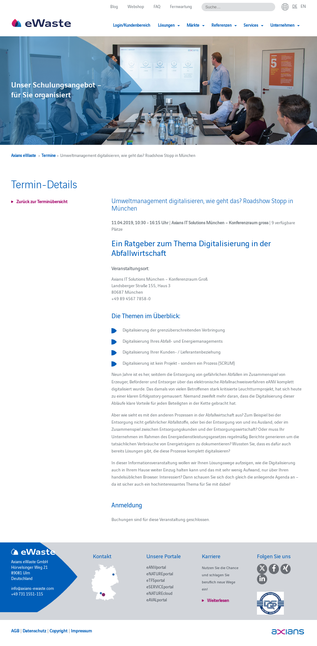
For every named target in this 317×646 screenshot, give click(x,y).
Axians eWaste (23, 155)
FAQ (157, 6)
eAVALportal (156, 599)
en (303, 6)
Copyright (58, 630)
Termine (48, 155)
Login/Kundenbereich (131, 25)
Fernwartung (181, 6)
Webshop (136, 6)
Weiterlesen (218, 600)
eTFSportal (155, 580)
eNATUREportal (159, 573)
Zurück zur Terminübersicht (41, 201)
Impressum (81, 630)
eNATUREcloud (159, 593)
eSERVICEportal (159, 586)
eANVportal (156, 567)
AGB (15, 630)
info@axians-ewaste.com (32, 588)
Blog (114, 6)
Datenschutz (34, 630)
